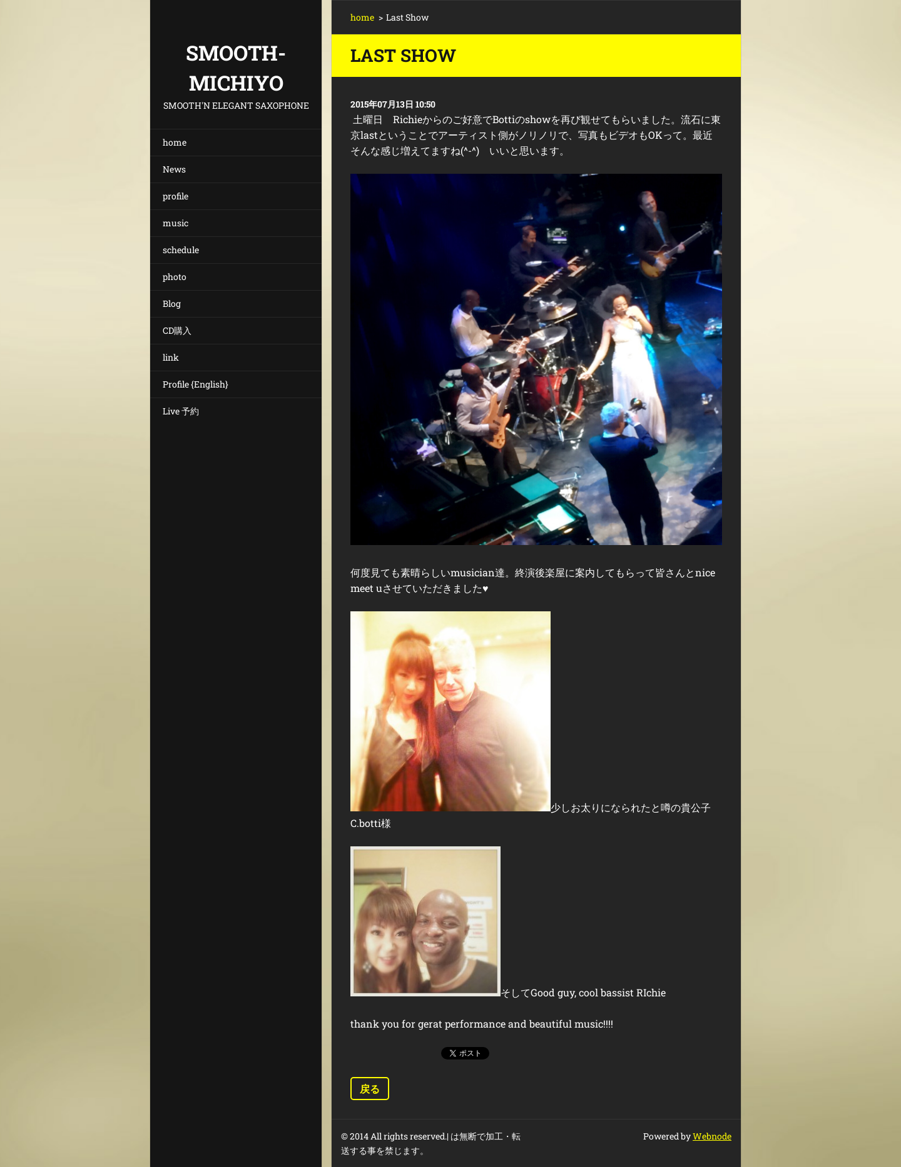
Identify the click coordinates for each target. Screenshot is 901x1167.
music (175, 223)
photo (174, 277)
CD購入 (177, 330)
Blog (172, 303)
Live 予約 (181, 411)
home (174, 142)
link (171, 357)
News (174, 169)
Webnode (712, 1136)
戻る (370, 1088)
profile (175, 196)
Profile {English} (195, 384)
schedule (181, 250)
